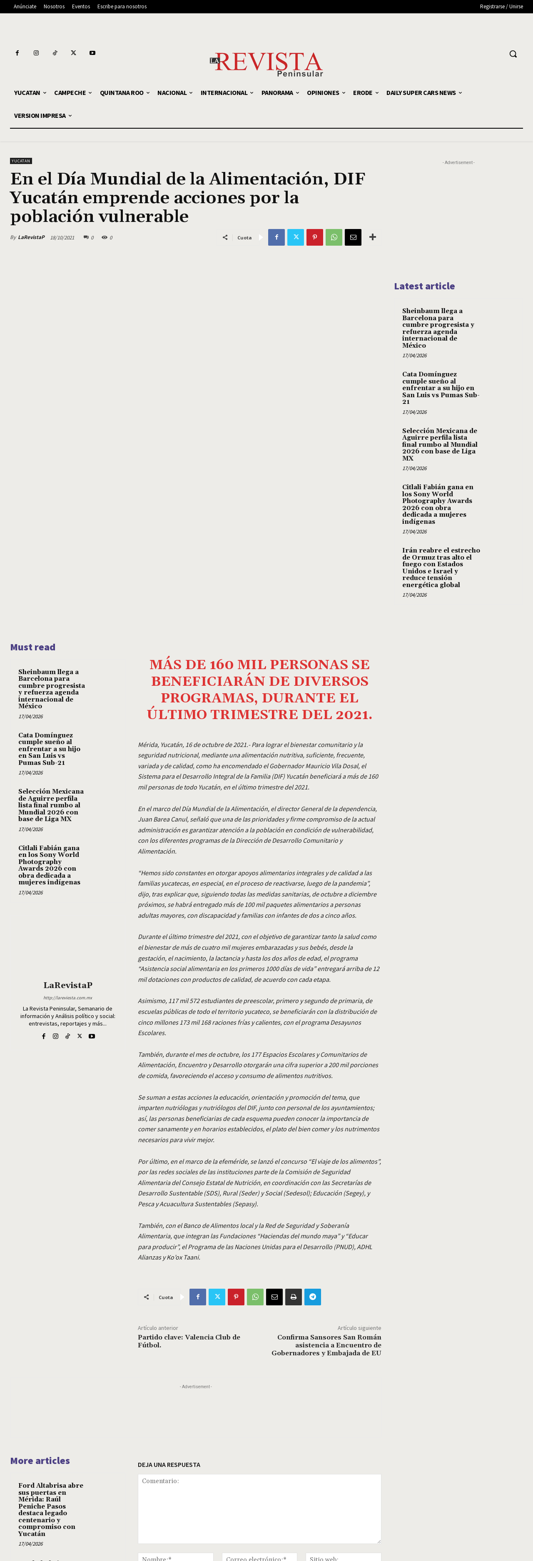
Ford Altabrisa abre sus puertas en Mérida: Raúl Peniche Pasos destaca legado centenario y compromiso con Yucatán (50, 1386)
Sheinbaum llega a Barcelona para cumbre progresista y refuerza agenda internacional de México (51, 565)
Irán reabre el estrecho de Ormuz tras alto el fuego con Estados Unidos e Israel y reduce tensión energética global (441, 568)
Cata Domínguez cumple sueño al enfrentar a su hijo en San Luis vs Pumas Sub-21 (49, 625)
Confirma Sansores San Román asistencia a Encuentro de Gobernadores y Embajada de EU (326, 1222)
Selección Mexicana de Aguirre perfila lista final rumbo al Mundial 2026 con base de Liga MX (51, 682)
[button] (513, 54)
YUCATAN (21, 161)
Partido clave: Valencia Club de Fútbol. (189, 1218)
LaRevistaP (31, 237)
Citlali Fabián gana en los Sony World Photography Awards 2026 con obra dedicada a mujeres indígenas (49, 741)
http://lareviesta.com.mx (67, 873)
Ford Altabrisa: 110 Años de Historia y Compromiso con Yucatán (49, 1450)
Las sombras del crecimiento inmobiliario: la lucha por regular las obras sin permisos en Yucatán (47, 1511)
